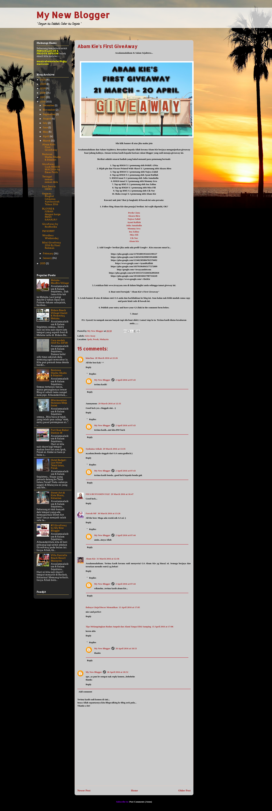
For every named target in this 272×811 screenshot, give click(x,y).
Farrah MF (91, 513)
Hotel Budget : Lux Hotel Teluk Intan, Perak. (59, 464)
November (49, 109)
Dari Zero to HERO (49, 188)
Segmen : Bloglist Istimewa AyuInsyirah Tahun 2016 (51, 199)
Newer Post (84, 790)
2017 (43, 97)
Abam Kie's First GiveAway (49, 147)
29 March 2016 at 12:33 (109, 403)
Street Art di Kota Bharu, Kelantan (58, 495)
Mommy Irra (134, 228)
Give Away (90, 336)
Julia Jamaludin (134, 225)
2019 (43, 88)
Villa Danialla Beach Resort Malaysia (59, 558)
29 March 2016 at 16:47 (122, 494)
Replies (92, 374)
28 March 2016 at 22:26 (106, 358)
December (49, 105)
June (45, 127)
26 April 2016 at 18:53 (126, 648)
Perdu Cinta (134, 212)
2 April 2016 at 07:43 (126, 380)
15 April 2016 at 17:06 (162, 626)
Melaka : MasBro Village (60, 281)
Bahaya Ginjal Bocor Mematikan (102, 607)
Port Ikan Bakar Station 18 (60, 431)
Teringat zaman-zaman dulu (50, 179)
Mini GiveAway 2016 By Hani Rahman (51, 245)
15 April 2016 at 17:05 (129, 607)
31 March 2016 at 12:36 (108, 558)
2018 (43, 92)
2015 (43, 263)
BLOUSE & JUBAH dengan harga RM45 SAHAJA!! (51, 214)
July (45, 123)
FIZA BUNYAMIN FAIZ (98, 494)
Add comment (85, 691)
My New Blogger (72, 14)
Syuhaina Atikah (94, 449)
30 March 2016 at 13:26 (109, 513)
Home (134, 790)
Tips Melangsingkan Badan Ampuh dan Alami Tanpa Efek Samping (118, 626)
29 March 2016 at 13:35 (114, 449)
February (48, 253)
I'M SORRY (48, 231)
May (46, 132)
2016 (43, 101)
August (47, 118)
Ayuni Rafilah (134, 222)
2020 (43, 84)
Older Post (184, 790)
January (47, 258)
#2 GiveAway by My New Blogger (59, 528)
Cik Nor (134, 238)
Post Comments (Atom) (140, 801)
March (47, 140)
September (49, 114)
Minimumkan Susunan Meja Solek (59, 403)
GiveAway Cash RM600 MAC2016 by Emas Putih (51, 168)
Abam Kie (134, 241)
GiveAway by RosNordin (50, 225)
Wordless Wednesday (50, 237)
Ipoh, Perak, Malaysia (98, 339)
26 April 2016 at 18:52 (117, 672)
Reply (88, 367)
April (46, 136)
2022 (43, 79)
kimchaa (90, 358)
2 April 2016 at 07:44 (126, 535)
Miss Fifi (134, 234)
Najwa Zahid (134, 219)
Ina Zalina (134, 231)
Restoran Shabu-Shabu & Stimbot (51, 157)
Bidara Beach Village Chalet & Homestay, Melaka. (59, 314)
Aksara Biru (134, 216)
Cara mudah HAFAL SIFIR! (59, 341)
